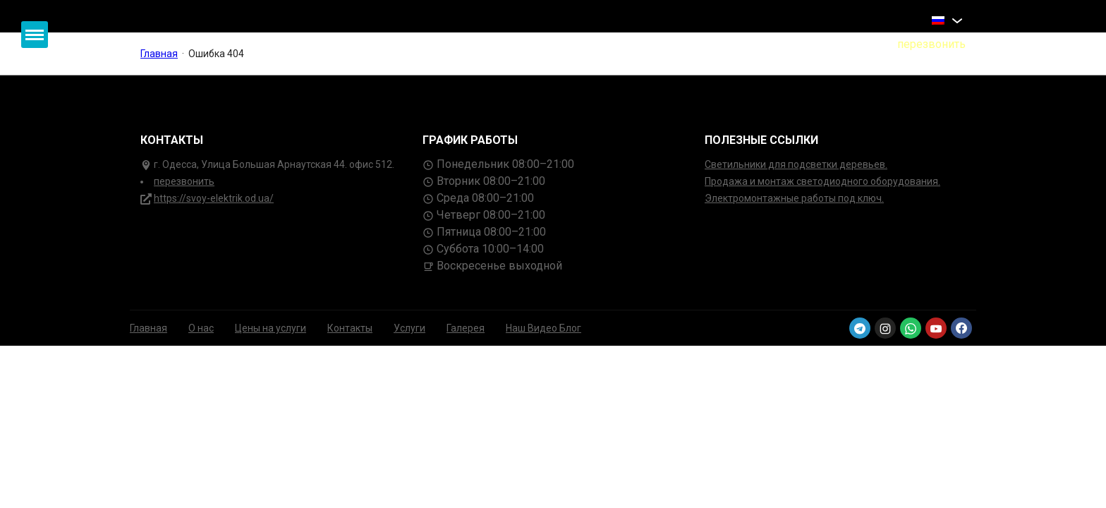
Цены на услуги (270, 328)
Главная (148, 328)
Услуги (409, 328)
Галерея (465, 328)
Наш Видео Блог (543, 328)
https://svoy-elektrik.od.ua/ (214, 198)
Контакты (349, 328)
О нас (201, 328)
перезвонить (184, 181)
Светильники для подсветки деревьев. (796, 164)
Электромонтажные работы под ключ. (794, 198)
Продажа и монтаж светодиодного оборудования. (822, 181)
